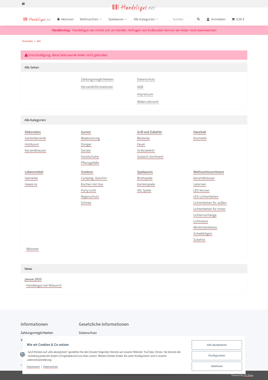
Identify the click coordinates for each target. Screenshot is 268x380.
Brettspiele (144, 178)
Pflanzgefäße (90, 163)
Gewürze (31, 184)
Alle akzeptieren (215, 347)
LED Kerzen (201, 190)
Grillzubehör (146, 150)
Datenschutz (146, 79)
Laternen (199, 184)
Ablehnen (215, 366)
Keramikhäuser (35, 150)
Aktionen (32, 249)
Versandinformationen (97, 87)
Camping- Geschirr (94, 178)
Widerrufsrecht (148, 102)
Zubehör (199, 240)
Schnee (86, 203)
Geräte (86, 150)
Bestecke (143, 138)
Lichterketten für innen (209, 209)
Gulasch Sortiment (150, 157)
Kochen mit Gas (92, 184)
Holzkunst (32, 144)
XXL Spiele (144, 190)
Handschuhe (90, 157)
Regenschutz (90, 196)
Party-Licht (88, 190)
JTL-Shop (248, 375)
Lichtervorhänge (204, 215)
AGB (140, 87)
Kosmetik (199, 138)
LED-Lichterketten (205, 196)
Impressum (145, 94)
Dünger (86, 144)
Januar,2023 (33, 279)
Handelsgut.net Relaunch (44, 285)
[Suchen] (185, 19)
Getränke (31, 178)
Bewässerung (90, 138)
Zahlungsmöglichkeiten (97, 79)
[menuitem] (37, 19)
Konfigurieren (215, 357)
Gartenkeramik (35, 138)
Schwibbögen (202, 233)
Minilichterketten (205, 227)
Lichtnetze (200, 221)
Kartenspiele (146, 184)
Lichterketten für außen (209, 203)
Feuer (141, 144)
